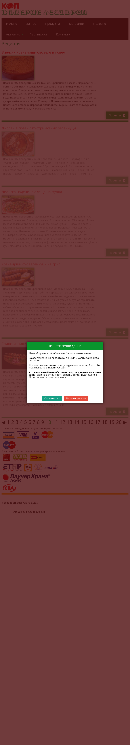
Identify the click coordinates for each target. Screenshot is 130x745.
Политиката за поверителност (47, 377)
